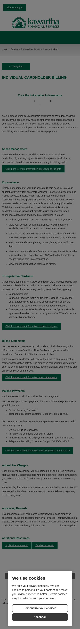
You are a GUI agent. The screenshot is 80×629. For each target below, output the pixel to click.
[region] (40, 598)
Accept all (40, 617)
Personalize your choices (40, 608)
